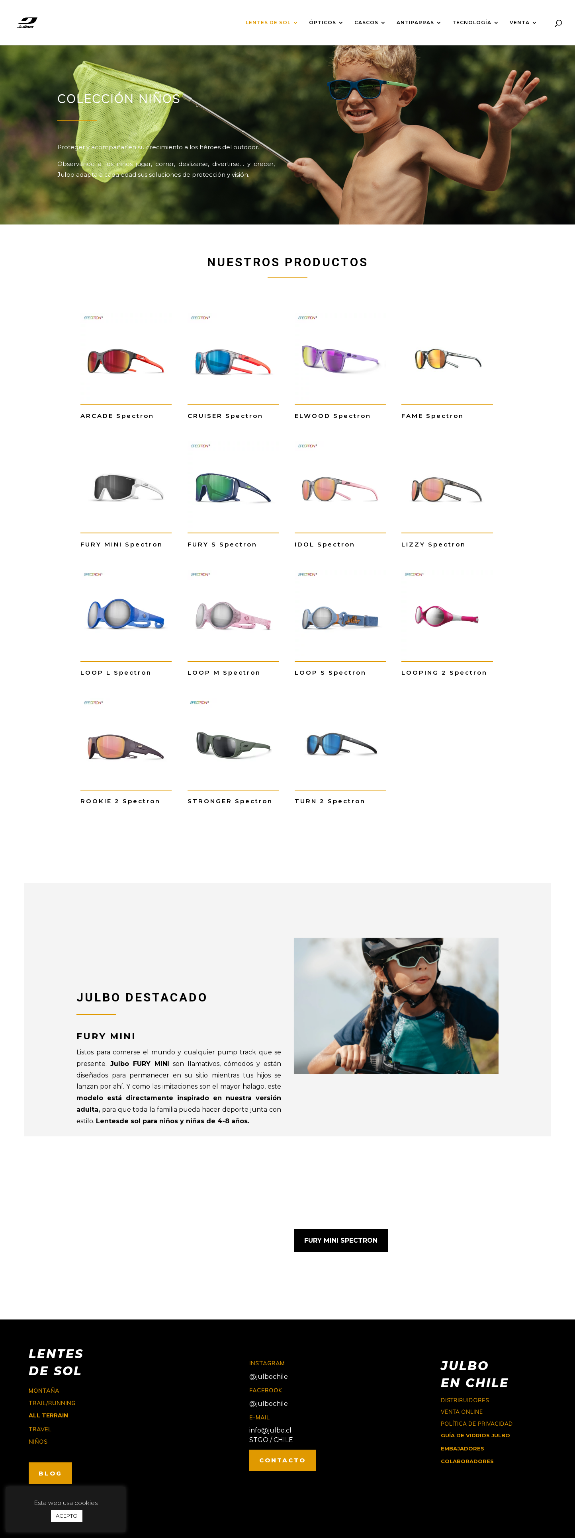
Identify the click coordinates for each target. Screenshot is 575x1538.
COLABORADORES (467, 1461)
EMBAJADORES (462, 1448)
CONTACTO (282, 1460)
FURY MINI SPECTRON (340, 1240)
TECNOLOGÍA (471, 22)
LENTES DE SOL (268, 22)
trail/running (52, 1403)
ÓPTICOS (322, 22)
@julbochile (268, 1376)
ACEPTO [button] (67, 1516)
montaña (44, 1390)
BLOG (50, 1473)
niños (38, 1441)
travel (40, 1429)
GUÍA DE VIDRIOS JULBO (475, 1435)
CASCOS (366, 22)
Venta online (462, 1412)
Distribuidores (465, 1400)
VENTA (520, 22)
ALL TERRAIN (48, 1415)
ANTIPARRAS (415, 22)
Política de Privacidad (477, 1424)
